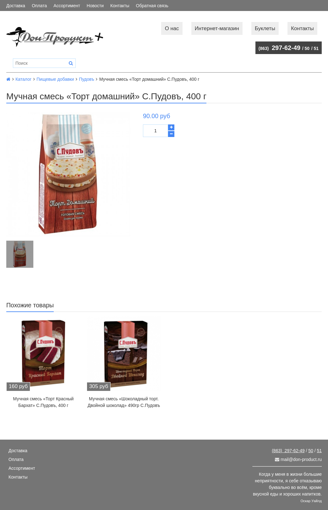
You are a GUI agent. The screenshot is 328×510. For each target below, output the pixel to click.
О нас (172, 28)
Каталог (23, 79)
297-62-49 (279, 47)
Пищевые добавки (55, 79)
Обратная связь (152, 5)
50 (307, 48)
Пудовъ (86, 79)
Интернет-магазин (217, 28)
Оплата (39, 5)
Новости (95, 5)
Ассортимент (66, 5)
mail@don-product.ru (298, 459)
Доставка (15, 5)
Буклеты (265, 28)
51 (316, 48)
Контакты (119, 5)
